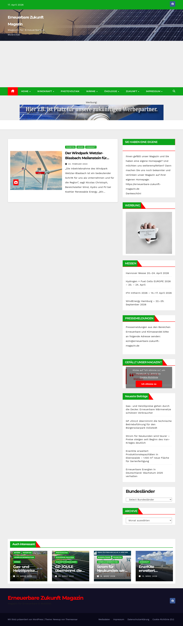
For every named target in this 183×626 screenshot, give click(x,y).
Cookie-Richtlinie (149, 377)
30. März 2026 (24, 576)
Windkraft (45, 91)
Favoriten (70, 147)
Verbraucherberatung (24, 557)
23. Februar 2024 (78, 164)
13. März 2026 (149, 576)
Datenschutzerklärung (138, 619)
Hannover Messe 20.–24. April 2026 (147, 273)
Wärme (91, 91)
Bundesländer (104, 557)
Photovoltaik (70, 91)
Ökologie (111, 91)
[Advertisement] (91, 64)
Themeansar (72, 619)
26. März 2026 (66, 576)
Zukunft (132, 91)
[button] (174, 91)
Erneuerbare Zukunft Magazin (45, 598)
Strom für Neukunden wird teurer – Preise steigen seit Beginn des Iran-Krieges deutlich (148, 439)
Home (25, 91)
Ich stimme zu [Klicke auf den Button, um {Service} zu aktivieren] (148, 384)
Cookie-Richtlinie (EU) (163, 619)
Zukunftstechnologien (66, 562)
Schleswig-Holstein (65, 557)
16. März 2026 (107, 576)
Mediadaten (104, 619)
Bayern (17, 552)
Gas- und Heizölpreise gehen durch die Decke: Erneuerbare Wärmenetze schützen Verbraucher (148, 409)
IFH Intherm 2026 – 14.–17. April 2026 (149, 292)
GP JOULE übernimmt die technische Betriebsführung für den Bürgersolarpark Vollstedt (149, 424)
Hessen (80, 147)
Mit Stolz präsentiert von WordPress (26, 619)
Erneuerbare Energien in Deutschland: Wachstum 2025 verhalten (144, 473)
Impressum (153, 91)
